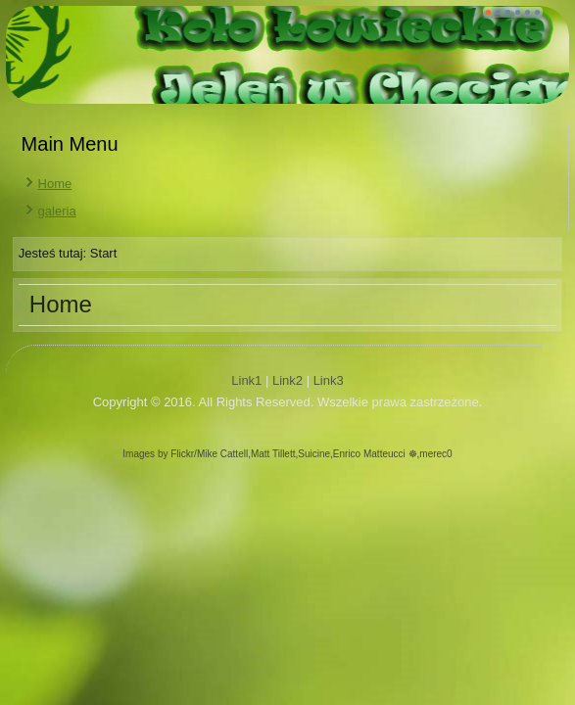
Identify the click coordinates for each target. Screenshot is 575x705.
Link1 (246, 380)
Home (55, 183)
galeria (57, 211)
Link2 (287, 380)
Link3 (328, 380)
